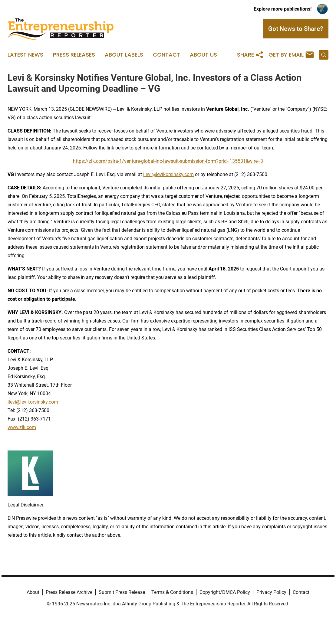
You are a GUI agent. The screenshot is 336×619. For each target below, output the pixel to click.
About (33, 592)
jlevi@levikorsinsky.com (168, 174)
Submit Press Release (122, 592)
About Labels (124, 54)
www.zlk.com (22, 427)
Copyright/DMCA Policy (224, 592)
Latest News (25, 54)
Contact (166, 54)
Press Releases (74, 54)
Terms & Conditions (172, 592)
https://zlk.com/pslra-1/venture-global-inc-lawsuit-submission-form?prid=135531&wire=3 (168, 161)
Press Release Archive (69, 592)
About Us (203, 54)
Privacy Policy (271, 592)
